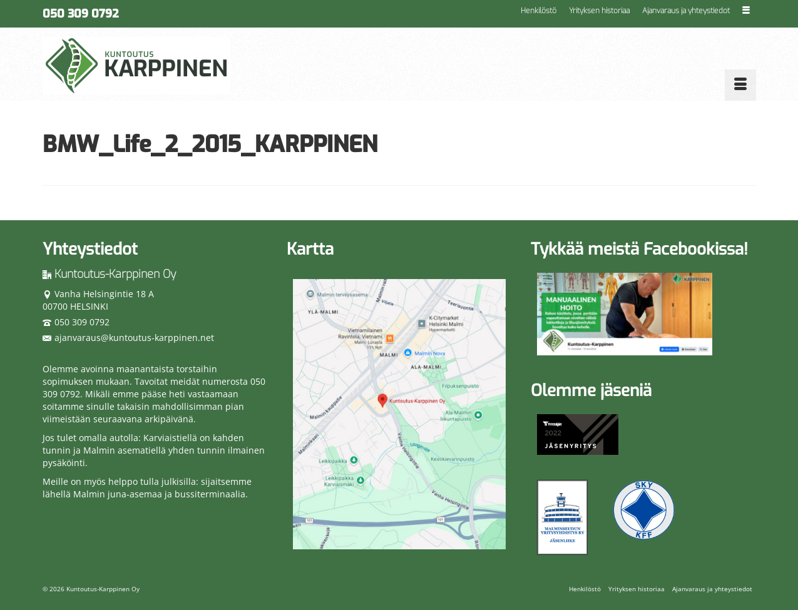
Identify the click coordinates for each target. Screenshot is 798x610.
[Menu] (740, 85)
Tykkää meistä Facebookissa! (639, 249)
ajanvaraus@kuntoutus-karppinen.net (128, 337)
